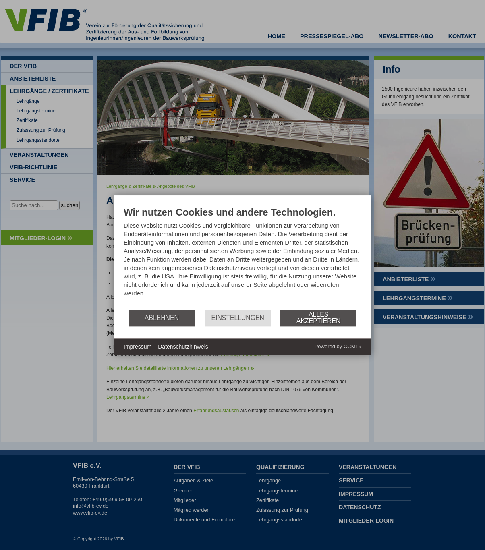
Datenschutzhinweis (183, 346)
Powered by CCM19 (338, 346)
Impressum (137, 346)
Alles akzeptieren (318, 317)
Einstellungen (237, 317)
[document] (242, 258)
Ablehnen (162, 317)
